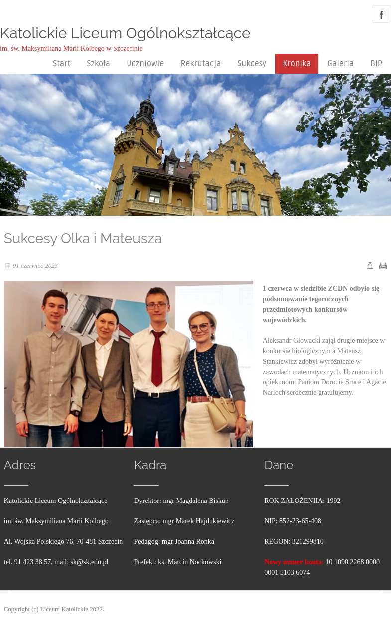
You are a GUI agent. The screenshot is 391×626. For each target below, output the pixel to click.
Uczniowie (145, 64)
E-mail (369, 265)
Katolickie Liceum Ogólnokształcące (125, 33)
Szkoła (98, 64)
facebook (381, 14)
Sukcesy (251, 64)
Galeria (340, 64)
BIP (376, 64)
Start (61, 64)
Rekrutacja (200, 64)
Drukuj (382, 265)
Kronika (297, 64)
